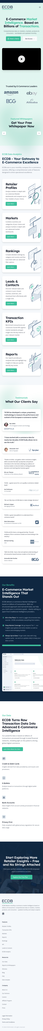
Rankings (4, 941)
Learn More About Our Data (13, 749)
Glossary (4, 969)
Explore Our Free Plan (21, 877)
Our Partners (6, 993)
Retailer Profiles (6, 926)
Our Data (4, 962)
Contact (4, 1004)
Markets (4, 933)
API (3, 944)
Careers (4, 997)
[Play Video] (21, 59)
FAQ (3, 976)
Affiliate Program (7, 1000)
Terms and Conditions (8, 1022)
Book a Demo (13, 39)
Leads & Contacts (7, 948)
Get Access (30, 39)
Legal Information (7, 1016)
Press (3, 1008)
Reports (4, 937)
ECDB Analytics (6, 952)
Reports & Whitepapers (8, 965)
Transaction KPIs (7, 930)
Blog (3, 972)
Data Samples (6, 980)
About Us (4, 990)
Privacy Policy (6, 1019)
